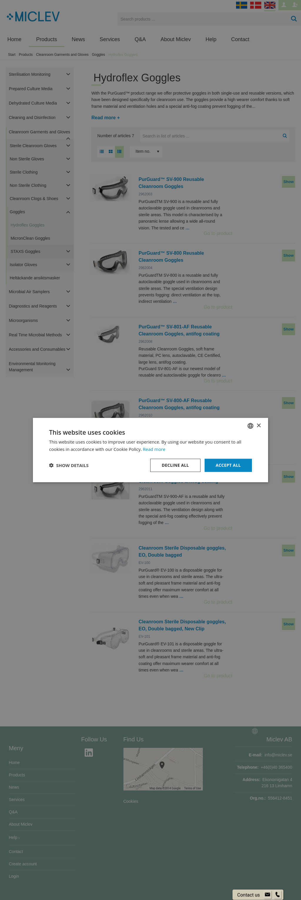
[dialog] (150, 450)
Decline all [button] (175, 465)
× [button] (258, 425)
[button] (68, 465)
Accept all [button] (228, 465)
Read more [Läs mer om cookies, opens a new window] (154, 449)
